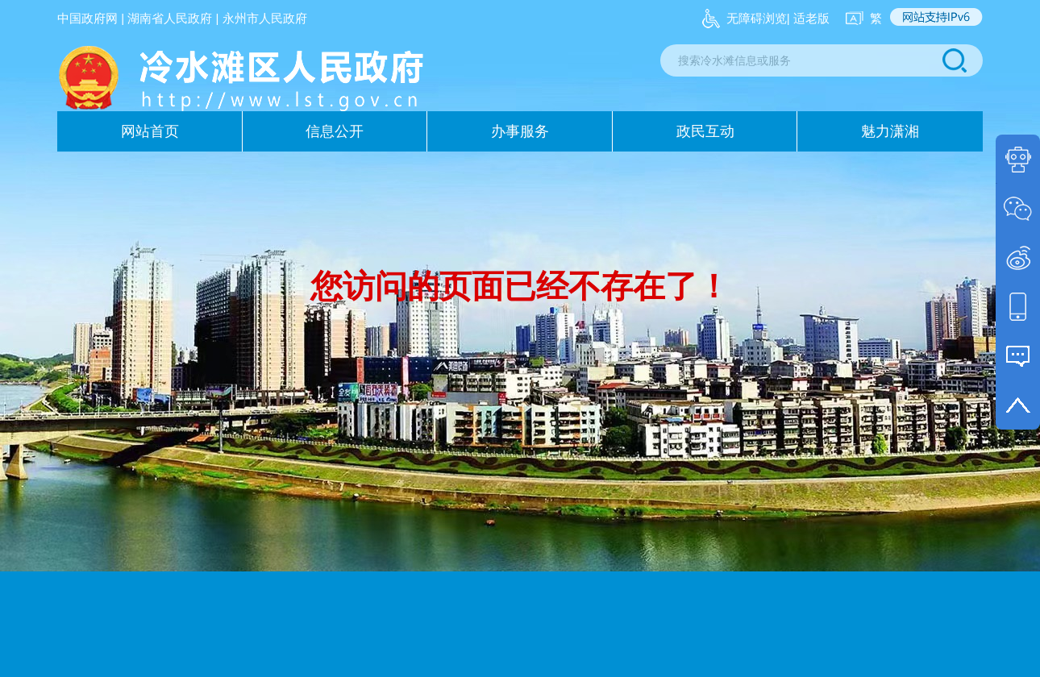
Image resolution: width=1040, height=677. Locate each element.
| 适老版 (808, 18)
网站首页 (150, 131)
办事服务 (520, 131)
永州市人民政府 (265, 18)
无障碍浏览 (756, 18)
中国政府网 (87, 18)
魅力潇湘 (890, 131)
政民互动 (705, 131)
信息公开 (335, 131)
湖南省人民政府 (169, 18)
